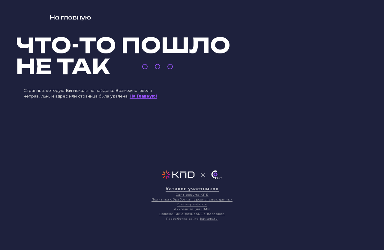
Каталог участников (192, 188)
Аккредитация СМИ (192, 209)
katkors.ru (209, 219)
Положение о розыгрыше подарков (192, 214)
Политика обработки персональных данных (192, 199)
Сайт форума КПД (192, 195)
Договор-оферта (192, 204)
